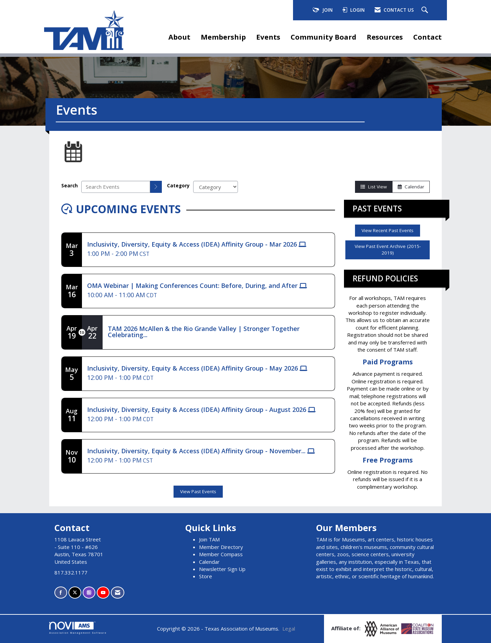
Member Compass (221, 554)
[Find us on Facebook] (60, 593)
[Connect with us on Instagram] (89, 593)
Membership (223, 37)
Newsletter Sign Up (222, 569)
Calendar (411, 187)
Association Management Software (78, 628)
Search (69, 186)
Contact (427, 37)
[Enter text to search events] (115, 187)
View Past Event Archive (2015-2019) (388, 249)
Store (205, 576)
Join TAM (209, 539)
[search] (156, 187)
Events (268, 37)
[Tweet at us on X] (75, 593)
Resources (385, 37)
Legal (288, 628)
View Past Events (198, 491)
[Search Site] (425, 10)
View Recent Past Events (388, 230)
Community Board (323, 37)
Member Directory (221, 546)
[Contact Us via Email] (117, 593)
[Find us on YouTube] (103, 593)
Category (178, 186)
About (179, 37)
